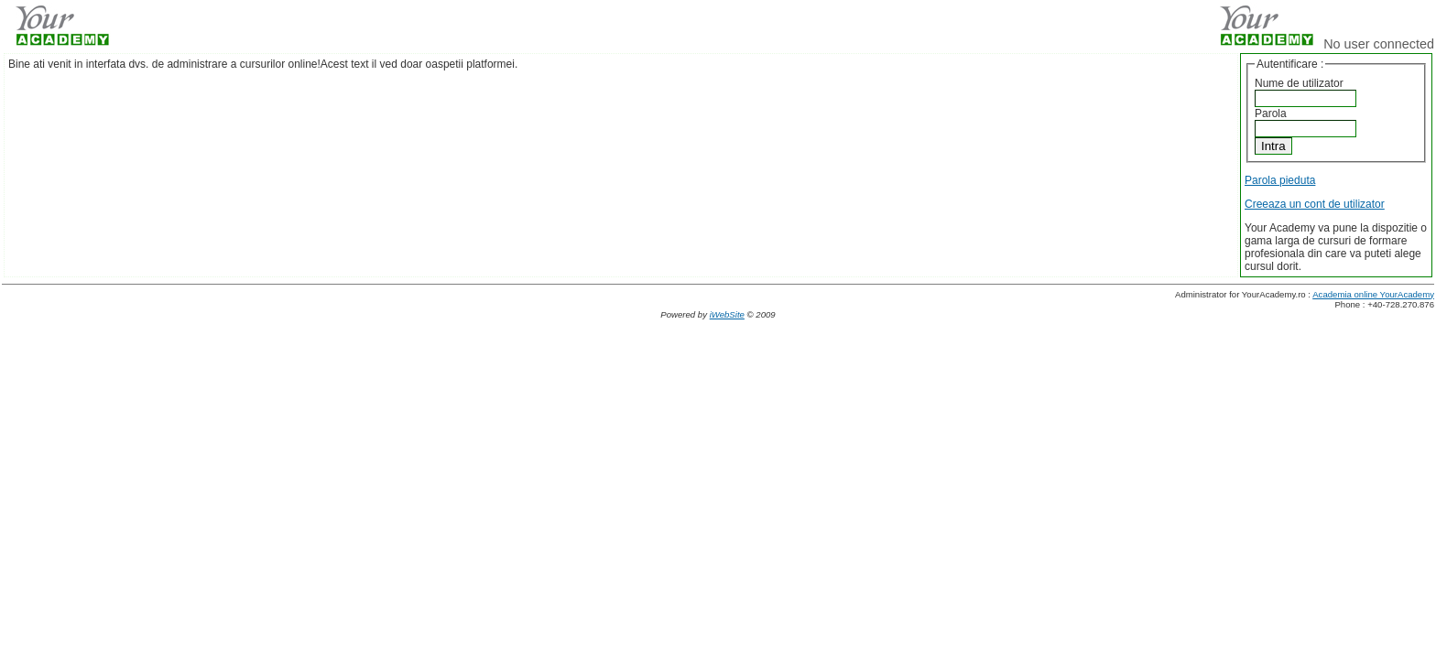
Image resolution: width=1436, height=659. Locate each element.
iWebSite (727, 314)
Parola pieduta (1280, 180)
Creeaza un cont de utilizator (1315, 204)
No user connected (1378, 44)
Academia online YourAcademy (1373, 294)
